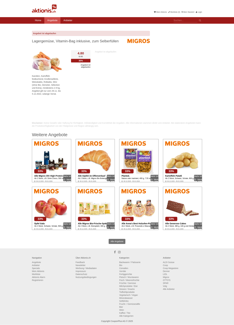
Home (38, 20)
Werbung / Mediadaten (86, 268)
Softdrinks (123, 301)
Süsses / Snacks (127, 289)
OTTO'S (167, 280)
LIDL (165, 274)
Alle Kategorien (126, 316)
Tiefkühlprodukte (127, 292)
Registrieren (37, 280)
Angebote (52, 20)
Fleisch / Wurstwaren (129, 277)
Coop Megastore (170, 268)
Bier (121, 307)
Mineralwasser (126, 298)
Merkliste (36, 274)
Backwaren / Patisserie (129, 262)
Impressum (81, 271)
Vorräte (122, 271)
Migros (166, 277)
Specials (36, 268)
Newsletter (81, 265)
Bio (120, 265)
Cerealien (123, 268)
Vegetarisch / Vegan (128, 295)
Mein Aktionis (160, 12)
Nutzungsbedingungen (86, 277)
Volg (165, 286)
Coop (165, 265)
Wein (121, 310)
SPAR (165, 283)
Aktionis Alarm (38, 277)
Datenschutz (81, 274)
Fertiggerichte (125, 274)
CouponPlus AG (118, 321)
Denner (166, 271)
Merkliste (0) (174, 12)
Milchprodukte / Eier (128, 286)
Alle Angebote (117, 241)
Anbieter (67, 20)
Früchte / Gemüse (127, 283)
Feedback (80, 262)
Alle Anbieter (169, 289)
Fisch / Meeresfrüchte (129, 280)
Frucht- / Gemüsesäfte (129, 304)
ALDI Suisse (168, 262)
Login (199, 12)
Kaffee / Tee (124, 313)
